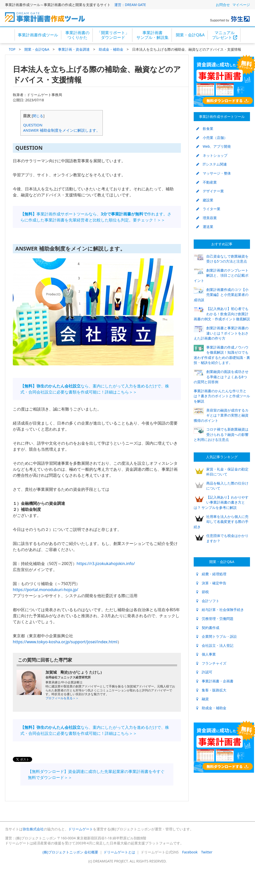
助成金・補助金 (111, 49)
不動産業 (206, 182)
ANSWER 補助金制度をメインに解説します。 (61, 130)
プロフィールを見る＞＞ (62, 698)
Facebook (189, 852)
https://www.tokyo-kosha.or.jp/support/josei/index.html (65, 642)
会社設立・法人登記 (214, 645)
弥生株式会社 (33, 829)
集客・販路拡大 (211, 690)
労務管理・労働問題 (214, 618)
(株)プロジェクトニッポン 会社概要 (70, 852)
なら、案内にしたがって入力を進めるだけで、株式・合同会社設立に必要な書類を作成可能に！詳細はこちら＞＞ (94, 389)
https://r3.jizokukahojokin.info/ (106, 563)
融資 (202, 698)
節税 (202, 591)
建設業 (204, 200)
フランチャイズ (211, 663)
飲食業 (204, 128)
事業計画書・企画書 (214, 681)
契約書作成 (207, 627)
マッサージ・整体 (213, 173)
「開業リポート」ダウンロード (113, 35)
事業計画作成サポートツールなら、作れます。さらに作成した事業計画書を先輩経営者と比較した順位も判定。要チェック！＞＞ (95, 217)
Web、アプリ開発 (213, 146)
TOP (12, 49)
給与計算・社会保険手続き (220, 609)
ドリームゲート (80, 829)
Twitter (207, 852)
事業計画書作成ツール (38, 35)
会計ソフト (207, 600)
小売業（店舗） (211, 137)
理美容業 (206, 217)
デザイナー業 (210, 191)
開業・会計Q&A (190, 35)
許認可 (204, 672)
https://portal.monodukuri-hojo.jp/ (45, 589)
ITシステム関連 (211, 164)
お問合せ (223, 4)
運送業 (204, 226)
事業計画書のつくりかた (77, 35)
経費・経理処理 (211, 574)
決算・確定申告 (211, 583)
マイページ (241, 4)
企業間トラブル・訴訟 (216, 636)
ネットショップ (211, 155)
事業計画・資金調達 (74, 49)
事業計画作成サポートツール (222, 116)
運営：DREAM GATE (130, 4)
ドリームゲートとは (119, 852)
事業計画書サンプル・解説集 (152, 35)
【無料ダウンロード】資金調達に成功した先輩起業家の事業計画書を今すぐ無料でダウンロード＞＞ (96, 774)
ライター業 (208, 208)
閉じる (38, 115)
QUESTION (32, 124)
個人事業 (206, 654)
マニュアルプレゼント (224, 35)
